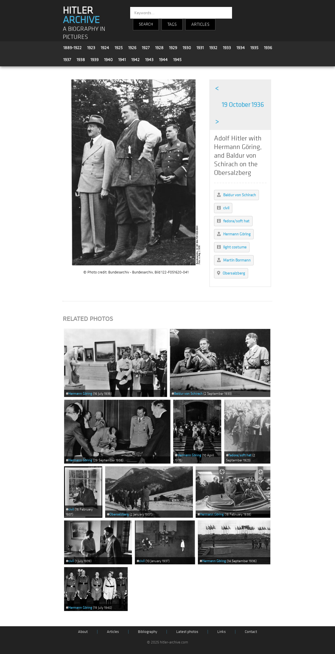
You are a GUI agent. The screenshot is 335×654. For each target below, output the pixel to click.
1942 (135, 59)
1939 (94, 59)
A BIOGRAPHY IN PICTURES (84, 33)
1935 (254, 48)
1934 (240, 48)
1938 (81, 59)
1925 (119, 48)
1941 (122, 59)
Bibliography (147, 631)
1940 (108, 59)
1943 (149, 59)
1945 (177, 59)
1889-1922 (72, 48)
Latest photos (187, 631)
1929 (173, 48)
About (83, 631)
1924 (105, 48)
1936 (268, 48)
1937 (67, 59)
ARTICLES (200, 24)
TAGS (172, 24)
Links (221, 631)
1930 (187, 48)
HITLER (81, 15)
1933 (227, 48)
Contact (251, 631)
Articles (113, 631)
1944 (163, 59)
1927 (146, 48)
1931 (200, 48)
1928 (159, 48)
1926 (132, 48)
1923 (91, 48)
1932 (213, 48)
